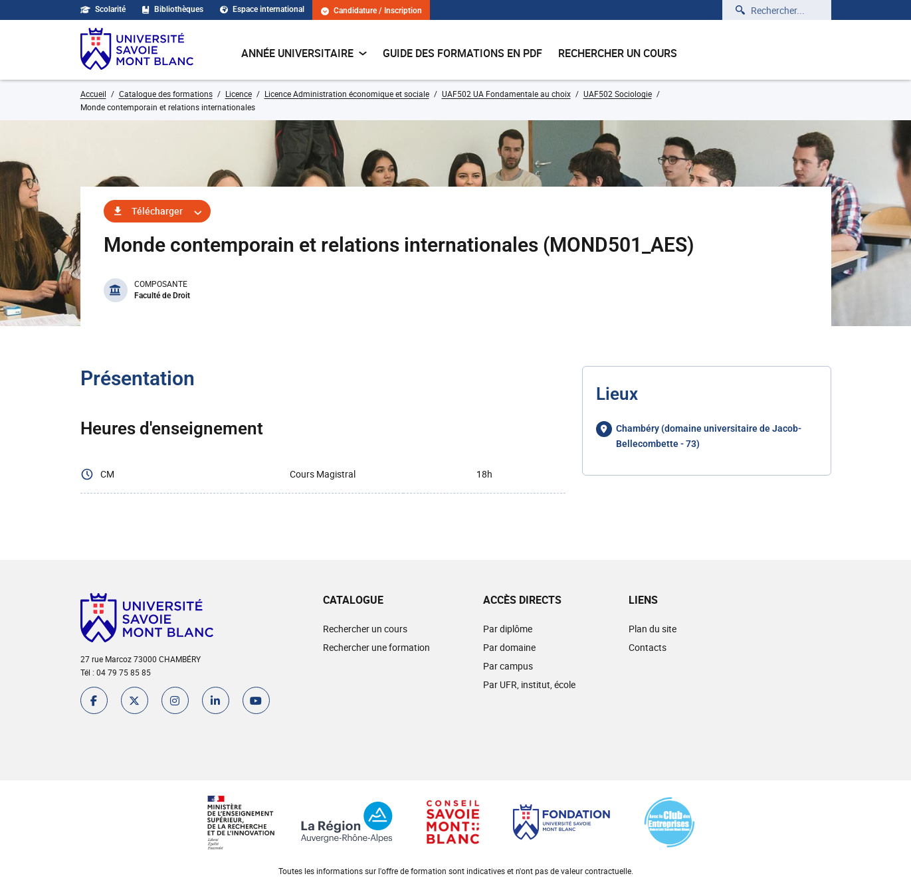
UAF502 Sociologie (617, 93)
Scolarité (103, 9)
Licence (238, 93)
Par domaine (509, 647)
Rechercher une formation (376, 647)
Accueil (93, 93)
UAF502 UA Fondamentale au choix (506, 93)
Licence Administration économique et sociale (346, 93)
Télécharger (157, 211)
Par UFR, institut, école (529, 684)
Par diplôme (507, 628)
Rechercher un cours (617, 53)
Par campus (508, 666)
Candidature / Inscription (371, 11)
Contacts (647, 647)
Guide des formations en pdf (462, 53)
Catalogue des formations (166, 93)
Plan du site (652, 628)
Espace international (262, 9)
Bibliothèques (172, 9)
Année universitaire (304, 53)
